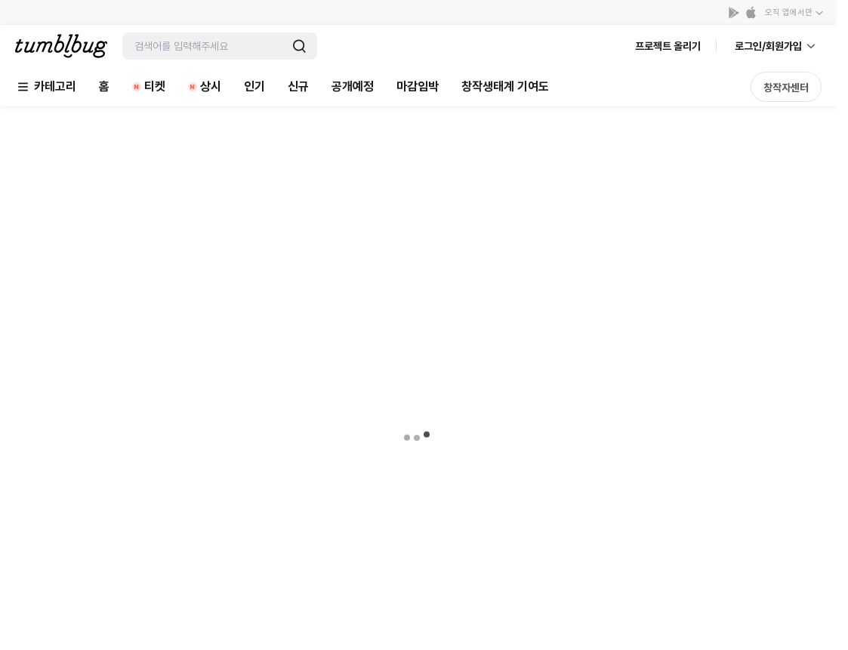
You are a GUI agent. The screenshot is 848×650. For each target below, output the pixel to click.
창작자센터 (786, 88)
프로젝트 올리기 (668, 46)
